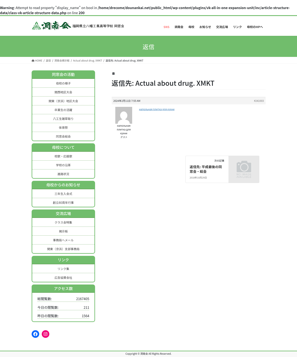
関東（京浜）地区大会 (63, 101)
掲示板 (63, 231)
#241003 (259, 100)
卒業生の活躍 (63, 110)
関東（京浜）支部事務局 (63, 249)
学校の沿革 (63, 165)
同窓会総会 (63, 136)
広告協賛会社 (63, 277)
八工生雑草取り (63, 119)
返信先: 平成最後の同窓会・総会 (206, 169)
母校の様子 (63, 83)
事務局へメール (63, 240)
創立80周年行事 (63, 202)
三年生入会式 (63, 194)
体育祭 (63, 127)
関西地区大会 (63, 92)
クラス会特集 (63, 222)
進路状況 (63, 174)
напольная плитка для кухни (157, 109)
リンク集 (63, 269)
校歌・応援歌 (63, 156)
